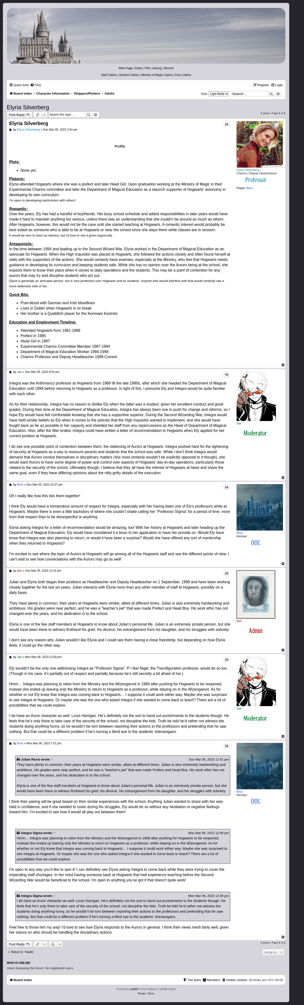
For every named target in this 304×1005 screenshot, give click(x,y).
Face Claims (183, 75)
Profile (120, 146)
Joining (156, 68)
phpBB (133, 989)
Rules (138, 68)
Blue (240, 533)
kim (239, 621)
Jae (239, 423)
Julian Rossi (30, 759)
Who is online (18, 963)
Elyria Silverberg (28, 107)
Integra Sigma (31, 833)
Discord (169, 68)
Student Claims (129, 75)
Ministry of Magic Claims (156, 75)
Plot (147, 68)
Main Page (126, 68)
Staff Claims (109, 75)
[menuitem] (35, 85)
